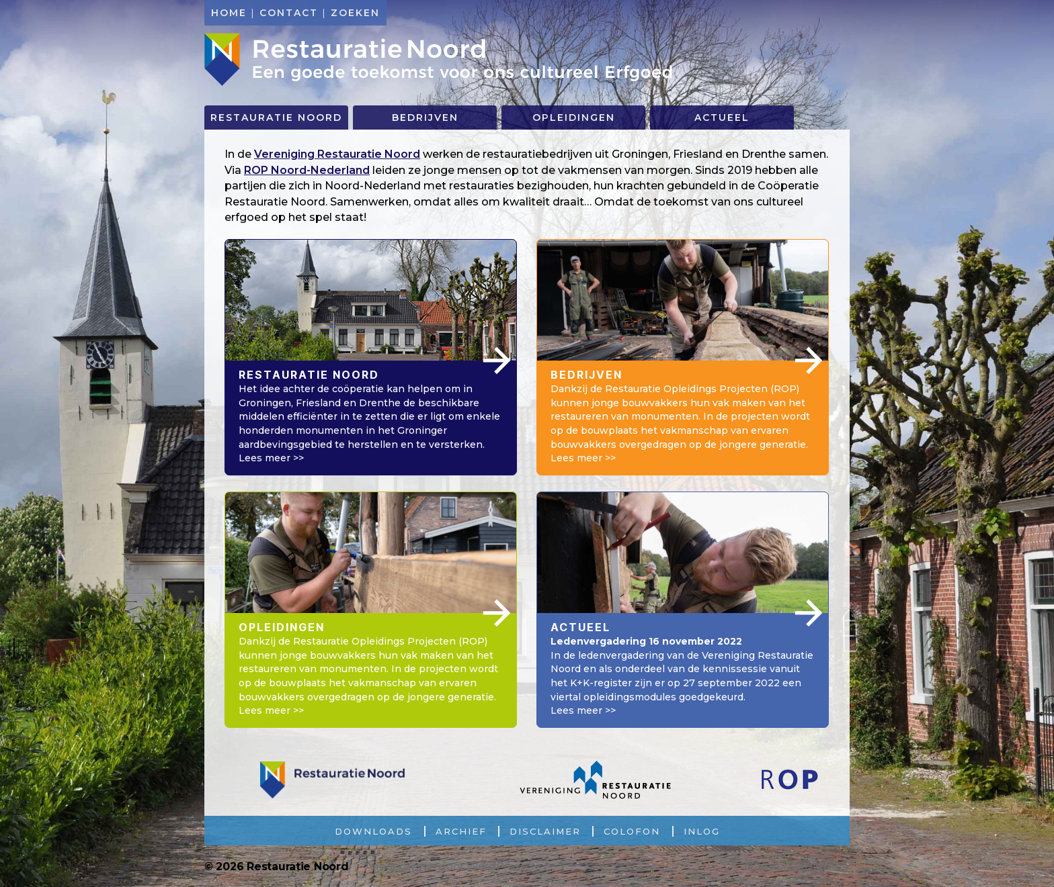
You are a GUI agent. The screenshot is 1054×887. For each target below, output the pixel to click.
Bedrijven (425, 117)
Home (229, 13)
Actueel (721, 117)
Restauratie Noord (439, 60)
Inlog (702, 831)
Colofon (632, 831)
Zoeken (355, 13)
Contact (288, 13)
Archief (461, 831)
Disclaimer (545, 831)
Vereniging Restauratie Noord (337, 154)
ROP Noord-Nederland (307, 170)
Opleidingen (573, 117)
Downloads (373, 831)
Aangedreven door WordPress (445, 866)
